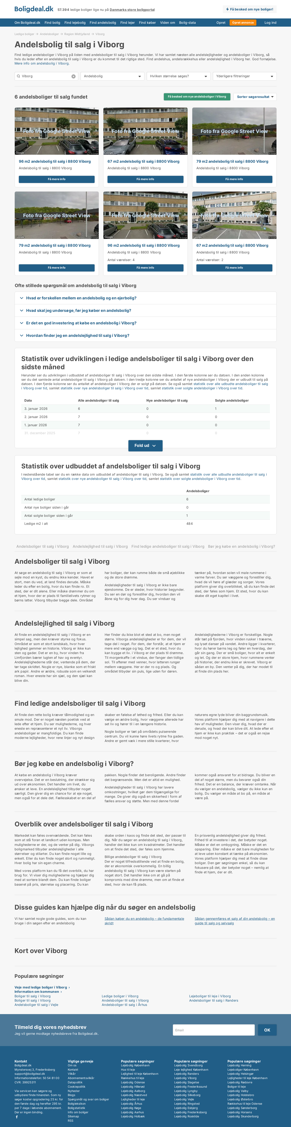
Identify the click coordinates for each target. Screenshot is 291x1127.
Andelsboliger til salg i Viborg (42, 546)
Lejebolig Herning (239, 1065)
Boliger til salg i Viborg (33, 996)
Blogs (71, 1095)
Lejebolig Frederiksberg (190, 1112)
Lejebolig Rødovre (240, 1082)
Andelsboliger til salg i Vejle (36, 1005)
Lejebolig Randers (186, 1073)
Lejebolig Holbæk (133, 1116)
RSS (71, 1120)
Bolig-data (187, 22)
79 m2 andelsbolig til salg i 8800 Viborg (232, 161)
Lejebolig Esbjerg (186, 1108)
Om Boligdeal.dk (28, 22)
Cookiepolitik (77, 1086)
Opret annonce (243, 22)
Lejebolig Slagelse (186, 1082)
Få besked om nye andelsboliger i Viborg (197, 96)
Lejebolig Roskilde (186, 1116)
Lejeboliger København (243, 1069)
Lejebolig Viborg (185, 1078)
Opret (220, 22)
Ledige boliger (24, 33)
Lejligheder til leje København (248, 1078)
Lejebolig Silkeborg (187, 1095)
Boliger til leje (237, 1086)
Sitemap (73, 1116)
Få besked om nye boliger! (251, 9)
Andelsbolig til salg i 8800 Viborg (45, 168)
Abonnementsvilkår (81, 1078)
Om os (72, 1065)
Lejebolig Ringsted (187, 1103)
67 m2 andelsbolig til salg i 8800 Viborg (143, 161)
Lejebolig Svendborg (188, 1065)
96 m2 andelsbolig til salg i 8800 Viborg (55, 161)
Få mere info (57, 179)
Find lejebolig (75, 22)
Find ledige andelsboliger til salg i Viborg (167, 546)
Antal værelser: (119, 260)
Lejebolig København (135, 1065)
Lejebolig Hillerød (133, 1086)
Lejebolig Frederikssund (190, 1086)
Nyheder (74, 1091)
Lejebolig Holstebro (241, 1095)
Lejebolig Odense (133, 1082)
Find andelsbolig (103, 22)
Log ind (270, 22)
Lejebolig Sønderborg (242, 1108)
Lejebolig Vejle (184, 1099)
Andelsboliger (49, 33)
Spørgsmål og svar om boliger (88, 1099)
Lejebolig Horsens (240, 1112)
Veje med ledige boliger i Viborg (41, 987)
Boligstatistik (76, 1108)
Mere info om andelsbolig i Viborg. (42, 63)
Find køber (147, 22)
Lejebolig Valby (238, 1091)
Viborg (100, 34)
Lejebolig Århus (131, 1103)
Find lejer (127, 22)
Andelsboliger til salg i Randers (213, 1000)
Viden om (167, 22)
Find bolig (52, 22)
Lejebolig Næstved (134, 1095)
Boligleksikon (77, 1103)
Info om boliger (78, 1112)
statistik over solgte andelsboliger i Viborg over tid (202, 388)
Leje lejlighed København (191, 1069)
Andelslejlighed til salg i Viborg (100, 546)
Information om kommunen (37, 992)
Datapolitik (75, 1082)
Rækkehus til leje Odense (245, 1103)
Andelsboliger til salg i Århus (124, 1005)
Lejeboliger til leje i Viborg (210, 996)
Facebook (17, 1116)
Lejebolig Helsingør (241, 1073)
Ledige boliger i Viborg (120, 996)
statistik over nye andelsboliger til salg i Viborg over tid (104, 388)
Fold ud (142, 445)
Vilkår (72, 1073)
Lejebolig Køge (131, 1108)
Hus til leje (128, 1069)
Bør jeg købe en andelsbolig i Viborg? (241, 546)
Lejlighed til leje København (140, 1073)
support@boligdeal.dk (30, 1073)
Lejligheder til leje (133, 1099)
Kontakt (73, 1069)
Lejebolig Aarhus (132, 1112)
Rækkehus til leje (132, 1078)
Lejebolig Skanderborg (243, 1116)
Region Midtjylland (77, 33)
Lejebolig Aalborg (133, 1091)
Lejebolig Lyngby (186, 1091)
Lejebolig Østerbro (240, 1099)
